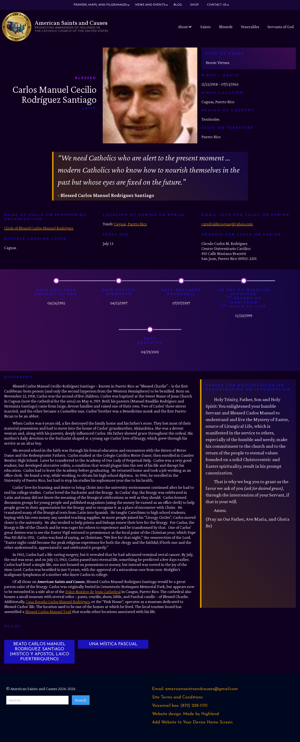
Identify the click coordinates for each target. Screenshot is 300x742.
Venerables (250, 26)
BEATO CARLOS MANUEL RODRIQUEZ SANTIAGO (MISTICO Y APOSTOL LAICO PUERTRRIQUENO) (39, 651)
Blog (178, 4)
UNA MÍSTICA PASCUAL (113, 644)
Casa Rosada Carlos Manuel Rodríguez (58, 601)
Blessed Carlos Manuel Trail (48, 611)
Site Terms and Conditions (177, 697)
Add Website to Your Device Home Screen (192, 722)
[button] (100, 5)
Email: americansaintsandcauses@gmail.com (195, 689)
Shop (194, 4)
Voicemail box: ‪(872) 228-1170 (180, 706)
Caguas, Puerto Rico (130, 224)
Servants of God (281, 26)
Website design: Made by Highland (185, 714)
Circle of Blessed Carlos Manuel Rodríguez (38, 228)
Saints (205, 26)
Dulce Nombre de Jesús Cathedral (93, 591)
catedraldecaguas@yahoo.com (227, 224)
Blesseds (225, 26)
